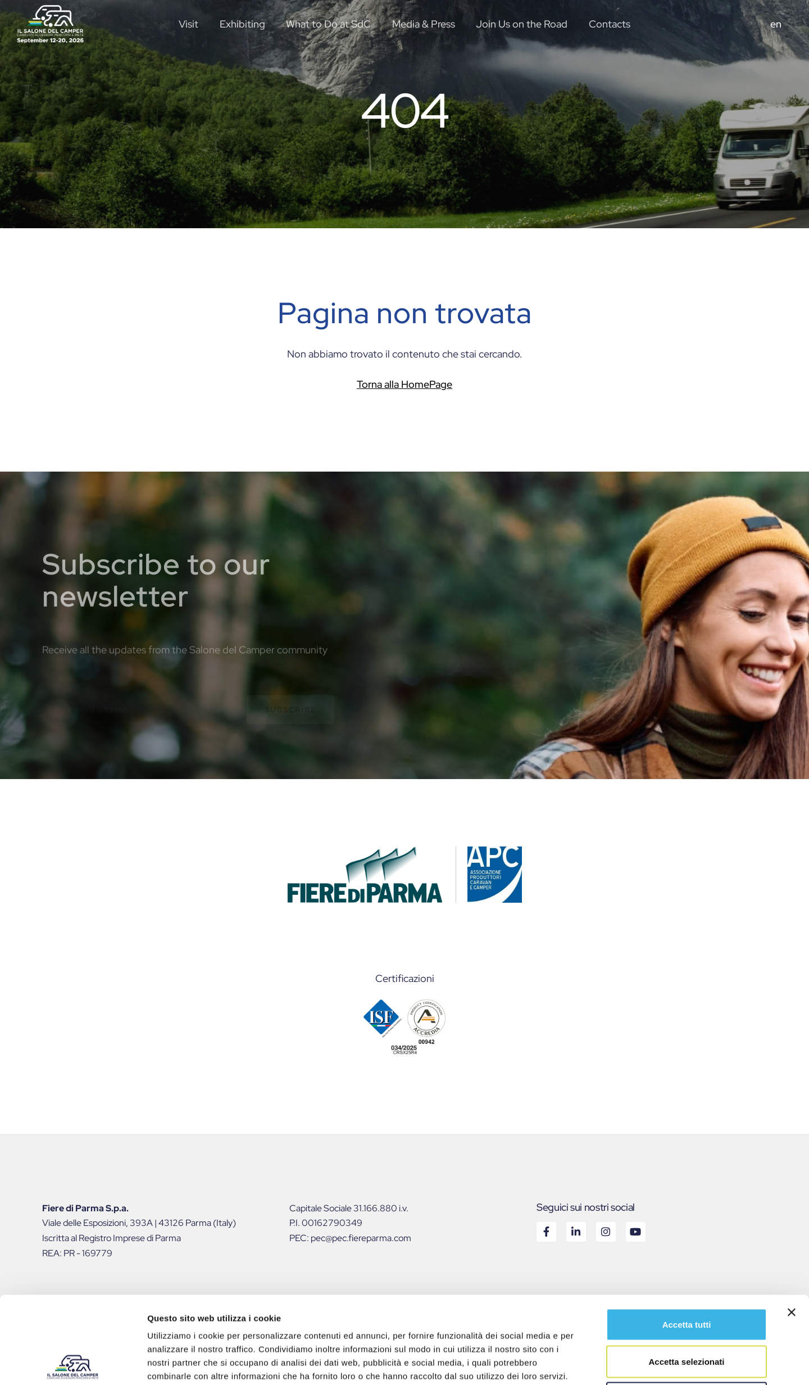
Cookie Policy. (177, 1302)
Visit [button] (188, 23)
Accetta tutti (686, 1237)
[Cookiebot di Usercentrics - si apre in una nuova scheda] (73, 1363)
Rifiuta (687, 1311)
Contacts (609, 23)
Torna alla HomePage (404, 384)
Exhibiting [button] (242, 23)
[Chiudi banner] (792, 1225)
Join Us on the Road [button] (521, 23)
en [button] (775, 23)
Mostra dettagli (591, 1363)
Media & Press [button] (423, 23)
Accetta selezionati (686, 1274)
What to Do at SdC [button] (328, 23)
